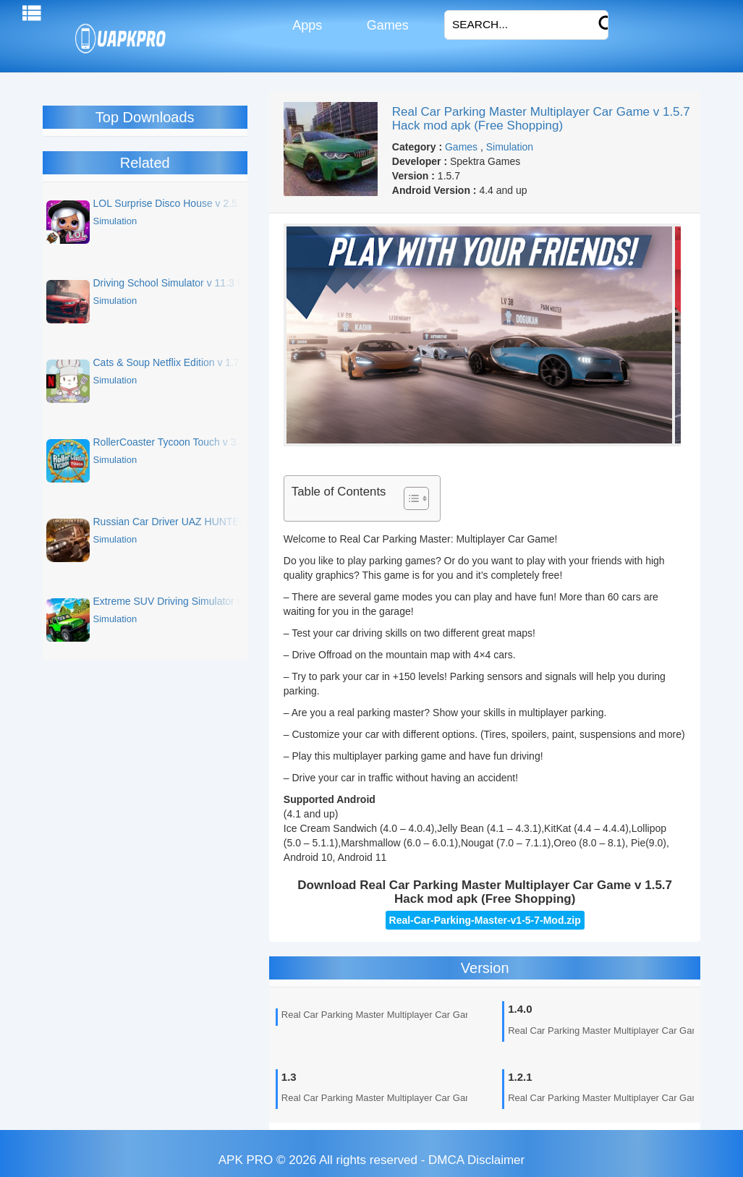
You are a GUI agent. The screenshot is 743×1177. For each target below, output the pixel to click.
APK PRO (245, 1160)
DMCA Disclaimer (476, 1160)
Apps (305, 25)
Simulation (509, 147)
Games (386, 25)
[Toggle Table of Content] (409, 498)
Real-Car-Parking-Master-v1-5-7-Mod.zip (485, 920)
